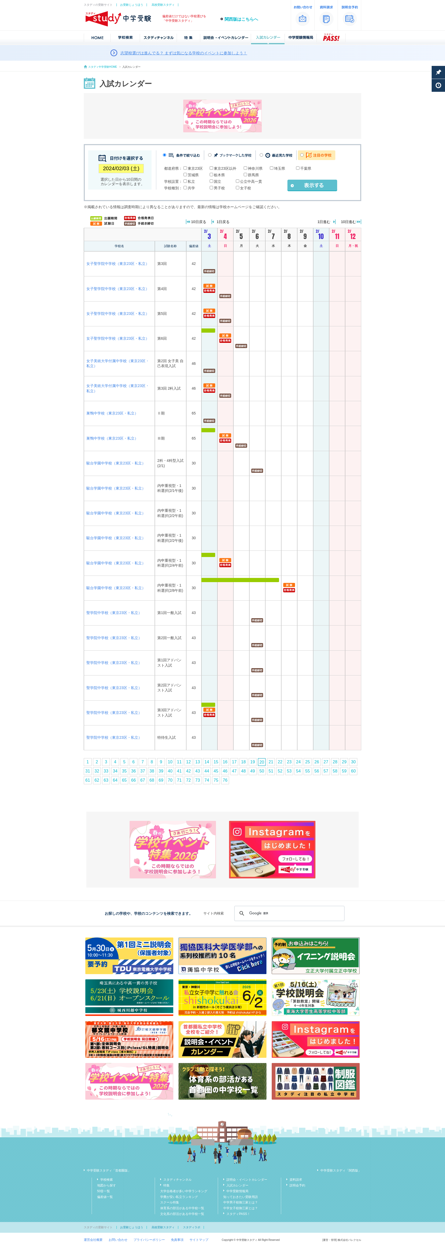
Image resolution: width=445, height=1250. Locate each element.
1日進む (324, 222)
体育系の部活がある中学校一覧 (182, 1208)
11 (179, 762)
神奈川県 (255, 168)
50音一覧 (103, 1191)
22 (280, 762)
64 (115, 780)
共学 (191, 188)
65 (124, 780)
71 (179, 780)
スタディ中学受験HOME (102, 66)
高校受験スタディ (163, 4)
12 (188, 762)
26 (316, 762)
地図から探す (106, 1185)
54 (298, 771)
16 (225, 762)
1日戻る (223, 222)
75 (216, 780)
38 (151, 771)
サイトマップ (199, 1240)
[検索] (288, 913)
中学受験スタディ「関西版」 (340, 1170)
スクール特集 (169, 1202)
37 (142, 771)
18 (243, 762)
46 (225, 771)
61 (87, 780)
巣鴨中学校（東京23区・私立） (112, 413)
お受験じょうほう (131, 4)
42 (188, 771)
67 (142, 780)
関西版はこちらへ (241, 19)
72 (188, 780)
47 (234, 771)
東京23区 (195, 168)
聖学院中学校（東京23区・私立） (114, 613)
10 (170, 762)
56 (316, 771)
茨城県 (193, 175)
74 (206, 780)
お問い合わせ (118, 1240)
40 (170, 771)
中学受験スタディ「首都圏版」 (109, 1170)
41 (179, 771)
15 (216, 762)
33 (106, 771)
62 (96, 780)
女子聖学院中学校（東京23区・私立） (117, 264)
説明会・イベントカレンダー (246, 1179)
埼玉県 (279, 168)
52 (280, 771)
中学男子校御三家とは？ (240, 1202)
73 (197, 780)
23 (289, 762)
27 (326, 762)
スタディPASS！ (238, 1214)
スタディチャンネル (177, 1179)
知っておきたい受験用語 (240, 1197)
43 (197, 771)
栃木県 (219, 175)
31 (87, 771)
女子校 (245, 188)
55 (307, 771)
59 (344, 771)
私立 (191, 181)
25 (307, 762)
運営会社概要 (93, 1240)
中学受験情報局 (237, 1191)
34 (115, 771)
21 (271, 762)
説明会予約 (297, 1185)
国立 (217, 181)
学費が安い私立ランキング (179, 1197)
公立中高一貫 (251, 181)
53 (289, 771)
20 (261, 762)
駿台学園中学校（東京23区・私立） (116, 463)
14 (206, 762)
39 (161, 771)
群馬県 (253, 175)
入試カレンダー (237, 1185)
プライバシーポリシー (149, 1240)
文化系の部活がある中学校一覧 (182, 1214)
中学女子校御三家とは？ (240, 1208)
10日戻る (198, 222)
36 (133, 771)
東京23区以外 (225, 168)
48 (243, 771)
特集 (166, 1185)
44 (206, 771)
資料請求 (296, 1179)
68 (151, 780)
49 (252, 771)
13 (197, 762)
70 (170, 780)
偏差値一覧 (105, 1197)
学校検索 (106, 1179)
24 (298, 762)
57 (326, 771)
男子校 (219, 188)
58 (335, 771)
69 (161, 780)
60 (353, 771)
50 (261, 771)
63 (106, 780)
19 (252, 762)
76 (225, 780)
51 (271, 771)
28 (335, 762)
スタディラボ (191, 1227)
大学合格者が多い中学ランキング (183, 1191)
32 (96, 771)
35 (124, 771)
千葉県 (305, 168)
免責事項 (177, 1240)
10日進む (348, 222)
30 (353, 762)
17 (234, 762)
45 (216, 771)
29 (344, 762)
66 (133, 780)
